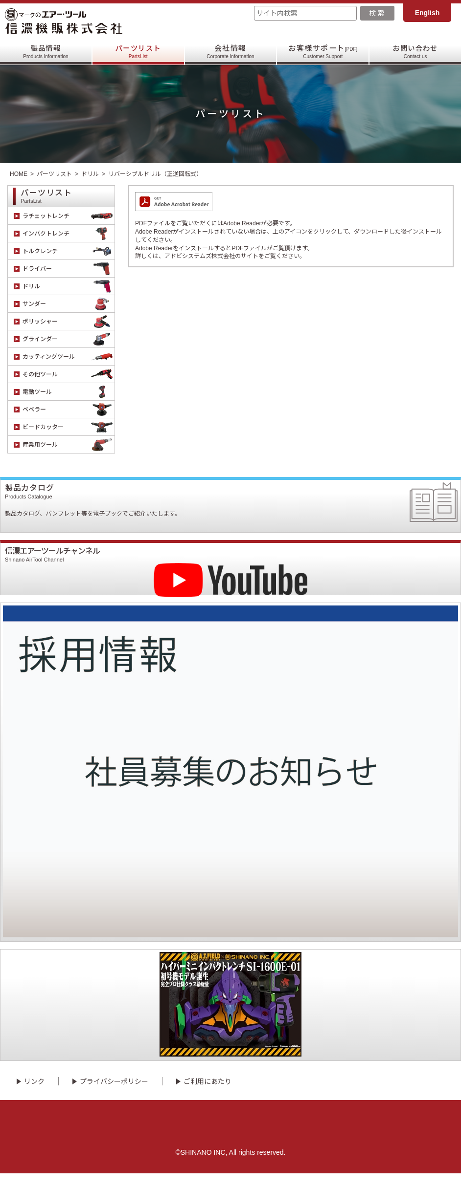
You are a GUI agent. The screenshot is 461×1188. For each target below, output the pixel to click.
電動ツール (69, 392)
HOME (18, 174)
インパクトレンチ (69, 233)
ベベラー (69, 409)
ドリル (90, 174)
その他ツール (69, 374)
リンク (34, 1096)
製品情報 (45, 51)
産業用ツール (69, 444)
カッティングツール (69, 356)
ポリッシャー (69, 321)
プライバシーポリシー (114, 1096)
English (427, 13)
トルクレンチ (69, 251)
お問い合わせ (415, 51)
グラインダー (69, 339)
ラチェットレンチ (69, 216)
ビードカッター (69, 427)
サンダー (69, 304)
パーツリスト (138, 51)
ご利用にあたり (207, 1096)
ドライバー (69, 268)
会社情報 (230, 51)
